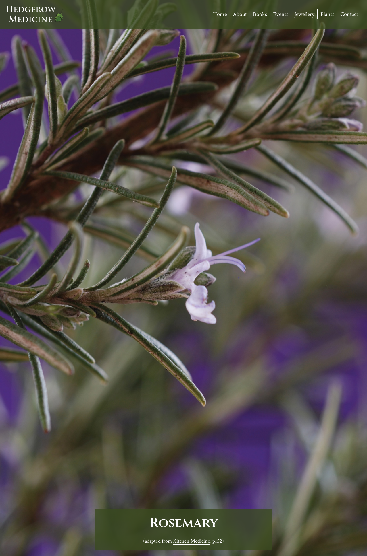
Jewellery (304, 14)
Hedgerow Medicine (35, 14)
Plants (327, 14)
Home (220, 14)
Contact (349, 14)
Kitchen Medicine (191, 541)
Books (260, 14)
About (240, 14)
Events (280, 14)
